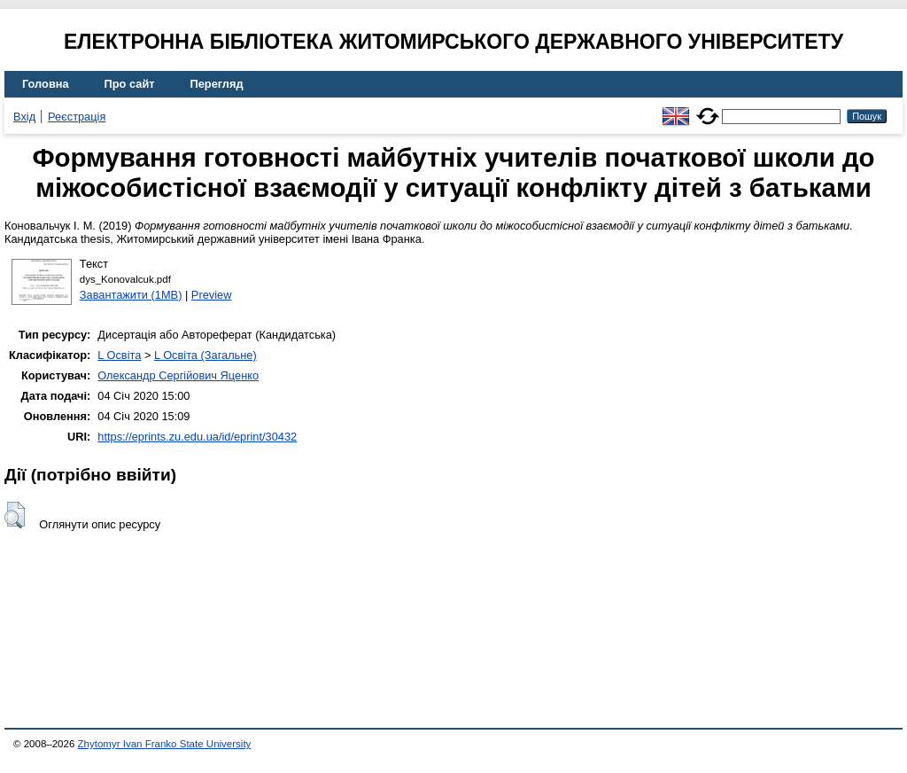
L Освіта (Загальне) (205, 355)
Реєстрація (76, 116)
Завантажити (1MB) (131, 294)
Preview (211, 294)
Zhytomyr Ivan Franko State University (165, 743)
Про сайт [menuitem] (130, 83)
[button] (14, 515)
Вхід (24, 116)
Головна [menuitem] (45, 83)
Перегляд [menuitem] (217, 83)
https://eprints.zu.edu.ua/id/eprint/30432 (197, 436)
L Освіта (119, 355)
